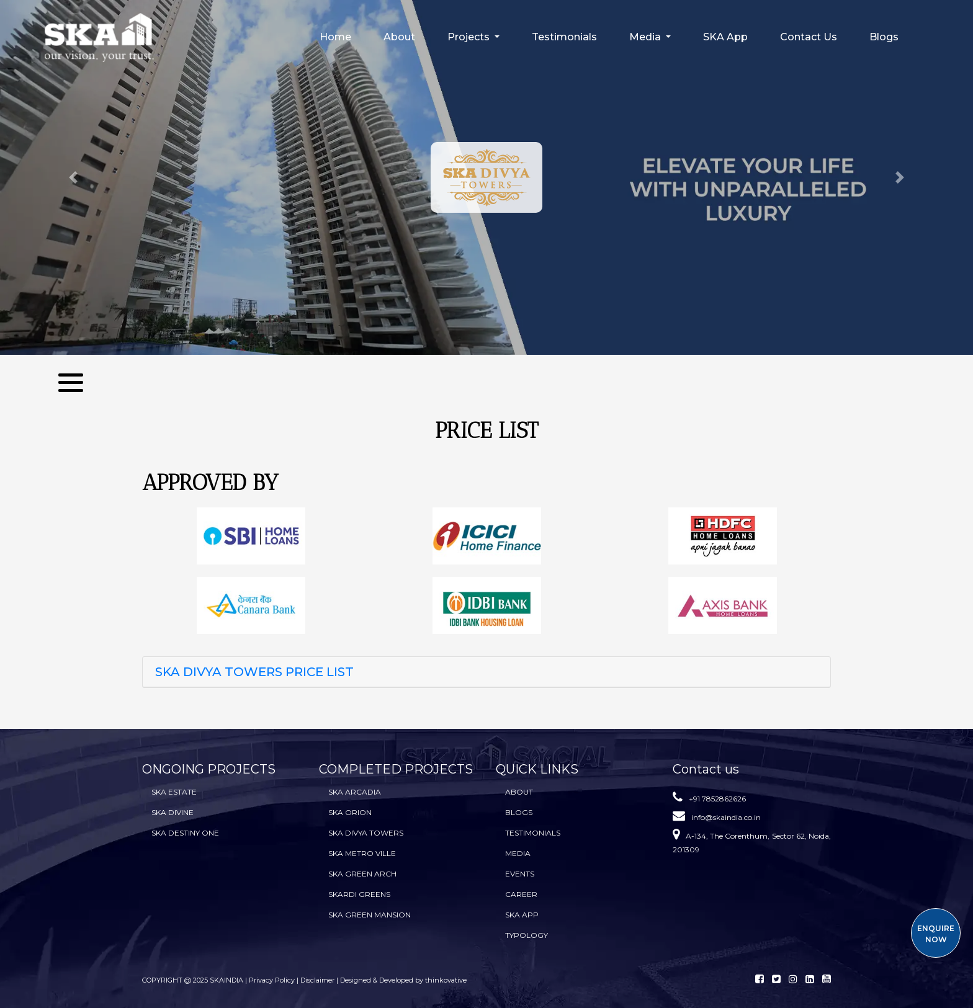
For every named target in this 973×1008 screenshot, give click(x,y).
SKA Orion (350, 812)
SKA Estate (174, 791)
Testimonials (564, 37)
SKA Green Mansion (369, 914)
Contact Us (808, 37)
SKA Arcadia (354, 791)
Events (519, 873)
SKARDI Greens (359, 894)
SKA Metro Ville (362, 853)
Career (521, 894)
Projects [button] (469, 37)
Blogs (884, 37)
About (399, 37)
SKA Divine (172, 812)
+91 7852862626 (717, 798)
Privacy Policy (273, 980)
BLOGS (518, 812)
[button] (73, 177)
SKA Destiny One (185, 832)
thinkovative (446, 980)
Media (518, 853)
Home (335, 37)
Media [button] (646, 37)
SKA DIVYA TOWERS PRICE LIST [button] (254, 671)
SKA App (725, 37)
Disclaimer (317, 980)
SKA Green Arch (362, 873)
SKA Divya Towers (365, 832)
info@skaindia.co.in (726, 817)
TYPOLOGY (526, 935)
